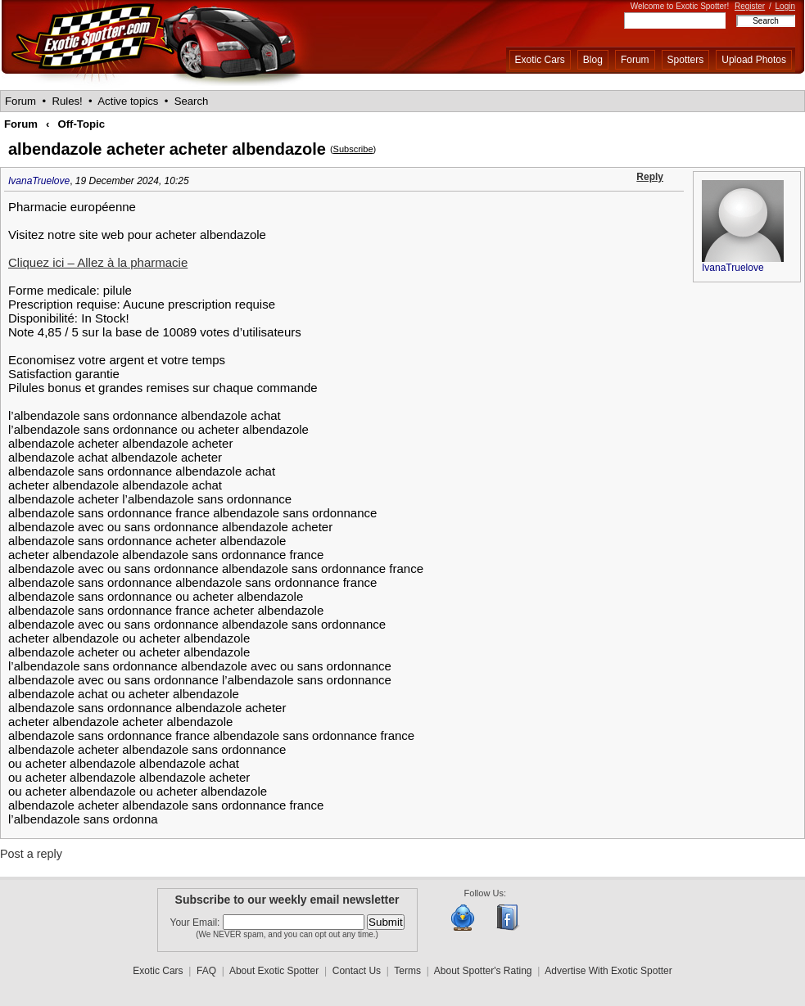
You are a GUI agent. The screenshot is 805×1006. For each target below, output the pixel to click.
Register (750, 6)
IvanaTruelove (39, 181)
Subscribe (353, 149)
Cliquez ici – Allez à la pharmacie (98, 262)
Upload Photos (753, 59)
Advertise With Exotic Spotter (608, 971)
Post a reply (31, 853)
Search (191, 101)
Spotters (685, 59)
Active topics (127, 101)
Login (785, 6)
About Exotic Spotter (274, 971)
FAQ (206, 971)
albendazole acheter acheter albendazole (167, 149)
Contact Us (356, 971)
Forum (635, 59)
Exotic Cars (540, 59)
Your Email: (196, 922)
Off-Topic (81, 124)
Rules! (67, 101)
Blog (593, 59)
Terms (407, 971)
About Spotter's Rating (483, 971)
